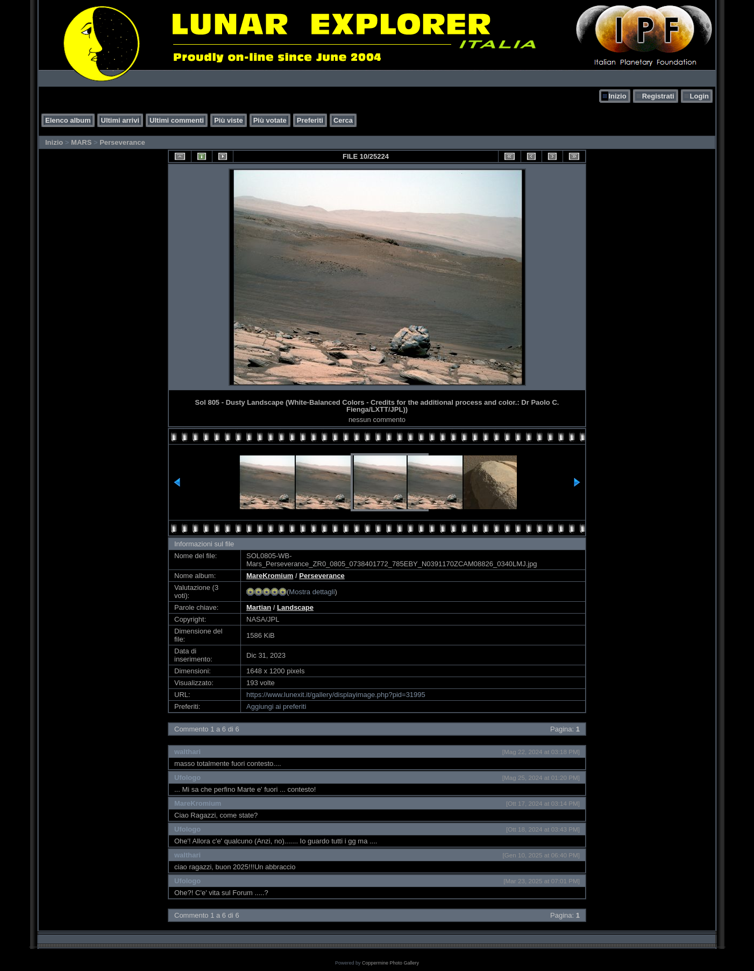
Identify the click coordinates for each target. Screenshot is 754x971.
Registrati (658, 96)
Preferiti (310, 120)
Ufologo (187, 777)
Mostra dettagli (312, 592)
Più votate (270, 120)
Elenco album (68, 120)
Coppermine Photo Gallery (390, 963)
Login (699, 96)
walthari (187, 752)
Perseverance (122, 142)
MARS (81, 142)
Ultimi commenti (177, 120)
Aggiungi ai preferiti (276, 706)
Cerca (343, 120)
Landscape (295, 607)
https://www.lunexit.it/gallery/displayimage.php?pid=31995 (335, 695)
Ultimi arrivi (120, 120)
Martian (258, 607)
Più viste (228, 120)
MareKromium (269, 576)
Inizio (617, 96)
